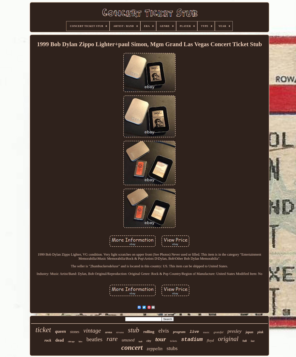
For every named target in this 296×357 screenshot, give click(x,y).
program (179, 332)
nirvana (120, 332)
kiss (80, 341)
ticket (43, 330)
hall (140, 341)
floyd (210, 340)
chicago (71, 341)
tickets (173, 340)
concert (132, 347)
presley (235, 331)
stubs (172, 348)
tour (160, 339)
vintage (92, 330)
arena (108, 332)
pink (260, 332)
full (245, 340)
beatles (94, 339)
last (252, 341)
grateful (218, 332)
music (206, 332)
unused (128, 339)
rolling (148, 331)
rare (112, 338)
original (228, 338)
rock (47, 340)
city (148, 340)
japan (249, 332)
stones (74, 332)
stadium (192, 340)
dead (59, 340)
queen (60, 331)
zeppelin (155, 348)
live (194, 331)
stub (133, 330)
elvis (163, 331)
